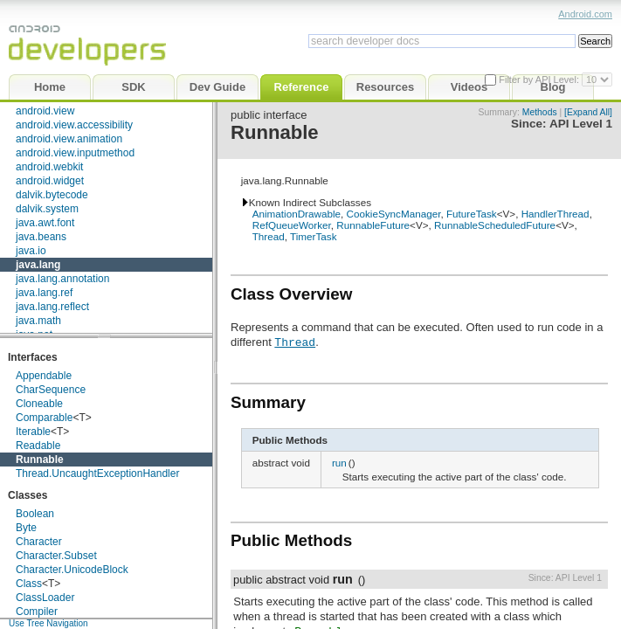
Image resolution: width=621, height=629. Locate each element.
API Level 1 (580, 123)
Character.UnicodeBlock (72, 569)
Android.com (585, 14)
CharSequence (51, 390)
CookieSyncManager (394, 213)
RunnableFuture (373, 225)
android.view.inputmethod (75, 153)
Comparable (44, 417)
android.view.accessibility (74, 125)
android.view (45, 111)
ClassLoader (45, 597)
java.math (38, 320)
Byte (26, 528)
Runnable (40, 459)
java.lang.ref (44, 293)
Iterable (33, 431)
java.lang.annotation (62, 279)
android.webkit (49, 167)
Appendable (44, 376)
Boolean (35, 514)
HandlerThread (555, 213)
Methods (539, 112)
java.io (31, 251)
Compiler (37, 611)
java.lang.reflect (52, 307)
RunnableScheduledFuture (494, 225)
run (339, 462)
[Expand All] (588, 112)
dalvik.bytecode (52, 195)
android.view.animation (69, 139)
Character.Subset (56, 556)
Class (29, 583)
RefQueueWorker (291, 225)
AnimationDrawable (296, 213)
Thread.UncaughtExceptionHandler (97, 473)
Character (39, 542)
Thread (268, 236)
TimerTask (313, 236)
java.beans (41, 237)
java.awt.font (45, 223)
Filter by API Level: (540, 79)
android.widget (50, 181)
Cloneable (39, 403)
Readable (38, 445)
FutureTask (471, 213)
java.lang (38, 265)
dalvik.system (47, 209)
